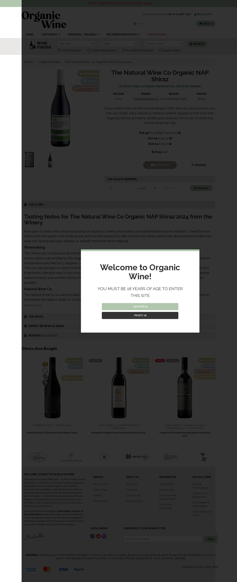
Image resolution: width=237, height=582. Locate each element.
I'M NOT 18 (140, 315)
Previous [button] (19, 457)
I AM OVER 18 (140, 306)
